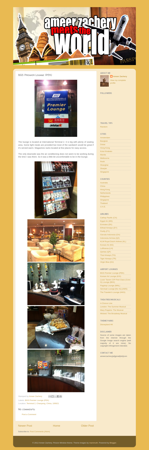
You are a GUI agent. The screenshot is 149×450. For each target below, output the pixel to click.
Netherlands (105, 193)
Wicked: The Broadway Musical (113, 313)
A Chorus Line (106, 303)
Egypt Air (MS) (106, 221)
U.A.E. (103, 207)
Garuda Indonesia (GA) (110, 235)
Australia (104, 183)
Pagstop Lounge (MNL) (110, 285)
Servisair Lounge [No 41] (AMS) (113, 289)
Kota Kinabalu (106, 151)
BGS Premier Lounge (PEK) (37, 400)
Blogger (113, 443)
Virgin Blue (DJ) (107, 262)
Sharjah (103, 168)
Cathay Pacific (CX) (108, 218)
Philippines (104, 196)
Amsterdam (105, 138)
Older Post (87, 425)
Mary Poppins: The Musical (111, 310)
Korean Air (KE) (107, 245)
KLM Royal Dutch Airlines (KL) (113, 241)
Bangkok (104, 141)
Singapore (104, 172)
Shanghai (104, 165)
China (102, 186)
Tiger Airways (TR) (108, 259)
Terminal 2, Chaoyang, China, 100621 (43, 403)
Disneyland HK (106, 324)
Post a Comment (29, 414)
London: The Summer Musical (113, 307)
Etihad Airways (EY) (108, 228)
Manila (103, 155)
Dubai (102, 144)
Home (56, 425)
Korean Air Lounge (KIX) (110, 276)
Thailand (104, 203)
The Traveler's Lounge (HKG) (112, 292)
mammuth (93, 443)
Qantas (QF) (105, 252)
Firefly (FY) (105, 231)
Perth (102, 162)
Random (103, 127)
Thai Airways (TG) (108, 255)
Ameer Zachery (120, 76)
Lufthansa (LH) (106, 248)
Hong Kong (105, 148)
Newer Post (25, 425)
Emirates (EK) (106, 224)
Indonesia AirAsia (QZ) (110, 238)
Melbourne (104, 158)
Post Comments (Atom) (40, 431)
